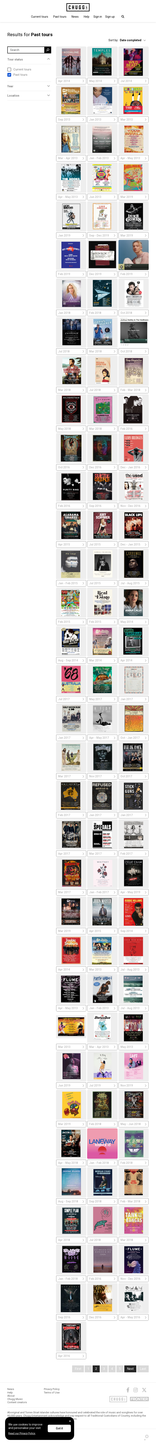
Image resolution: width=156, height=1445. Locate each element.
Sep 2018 (102, 1201)
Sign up (110, 16)
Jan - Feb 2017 (102, 892)
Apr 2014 (71, 81)
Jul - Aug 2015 (133, 583)
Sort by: (113, 40)
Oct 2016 (71, 467)
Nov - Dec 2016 (133, 506)
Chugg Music (15, 1399)
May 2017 (102, 699)
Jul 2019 (102, 1085)
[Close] (70, 1421)
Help (86, 16)
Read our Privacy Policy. (22, 1433)
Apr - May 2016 (133, 1317)
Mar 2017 (71, 776)
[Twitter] (144, 1390)
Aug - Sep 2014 (71, 660)
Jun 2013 (102, 197)
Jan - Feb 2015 (71, 583)
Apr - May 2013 (133, 158)
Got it (59, 1428)
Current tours (39, 16)
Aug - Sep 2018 (71, 1201)
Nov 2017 (102, 776)
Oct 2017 (133, 776)
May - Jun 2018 (133, 1124)
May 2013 (133, 1047)
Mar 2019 (133, 197)
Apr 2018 (71, 1240)
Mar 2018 (102, 351)
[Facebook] (127, 1390)
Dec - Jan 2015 (133, 544)
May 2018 (71, 428)
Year (10, 86)
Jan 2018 (71, 312)
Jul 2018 (71, 351)
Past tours (59, 16)
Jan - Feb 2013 (102, 158)
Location (13, 95)
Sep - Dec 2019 (102, 235)
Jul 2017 (71, 699)
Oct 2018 (133, 312)
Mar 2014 (102, 660)
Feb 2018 (102, 312)
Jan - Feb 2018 (102, 1162)
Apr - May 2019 (133, 892)
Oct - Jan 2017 (133, 737)
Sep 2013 (71, 119)
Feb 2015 (71, 621)
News (75, 16)
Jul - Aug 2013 (133, 969)
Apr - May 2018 (71, 1162)
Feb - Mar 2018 (133, 390)
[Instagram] (135, 1390)
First (78, 1369)
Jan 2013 (102, 119)
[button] (98, 16)
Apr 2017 (71, 853)
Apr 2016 (71, 1356)
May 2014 (102, 81)
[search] (47, 49)
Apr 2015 (71, 544)
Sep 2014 (133, 931)
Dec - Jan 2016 (133, 467)
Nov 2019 (133, 1085)
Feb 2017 (71, 815)
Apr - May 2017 (102, 737)
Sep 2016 (102, 506)
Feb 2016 (133, 428)
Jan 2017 (133, 699)
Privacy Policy (52, 1389)
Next (130, 1369)
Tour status (15, 59)
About (11, 1395)
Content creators (17, 1402)
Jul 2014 (133, 81)
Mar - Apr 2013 (71, 158)
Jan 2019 (71, 235)
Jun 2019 (71, 1085)
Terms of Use (52, 1392)
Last (143, 1369)
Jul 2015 (102, 544)
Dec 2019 (102, 274)
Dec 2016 (102, 467)
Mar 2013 (133, 119)
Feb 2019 (71, 274)
